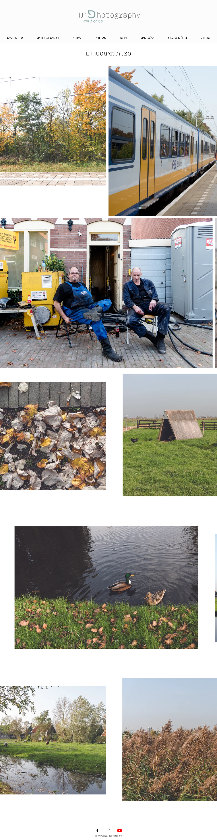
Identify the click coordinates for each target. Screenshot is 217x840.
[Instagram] (108, 830)
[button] (15, 37)
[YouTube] (119, 830)
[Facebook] (97, 830)
